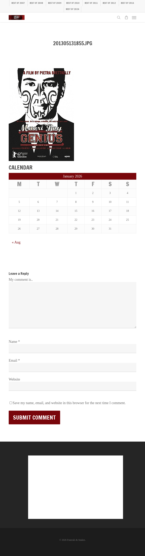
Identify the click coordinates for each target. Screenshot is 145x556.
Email (14, 360)
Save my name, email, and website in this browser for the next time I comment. (69, 403)
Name (14, 342)
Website (14, 379)
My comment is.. (21, 280)
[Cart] (126, 17)
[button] (134, 17)
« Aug (16, 242)
